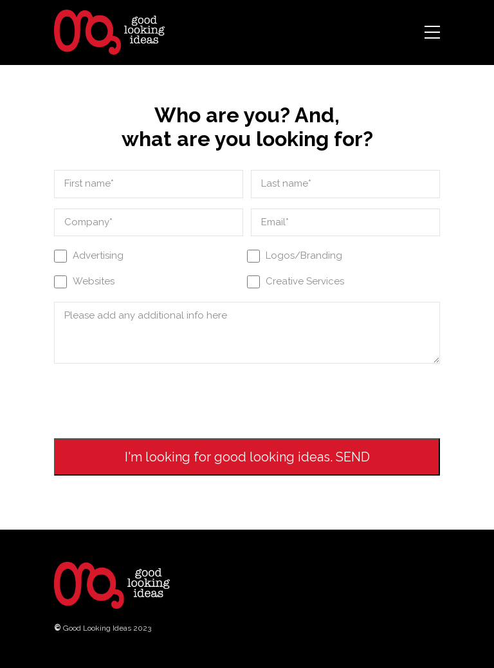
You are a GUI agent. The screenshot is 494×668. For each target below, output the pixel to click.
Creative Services (305, 281)
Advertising (98, 255)
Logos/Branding (304, 255)
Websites (93, 281)
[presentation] (152, 399)
